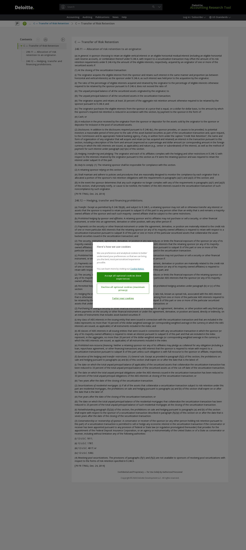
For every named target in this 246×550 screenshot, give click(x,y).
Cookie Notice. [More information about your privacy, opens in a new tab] (137, 268)
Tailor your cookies (123, 298)
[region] (123, 275)
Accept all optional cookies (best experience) (123, 277)
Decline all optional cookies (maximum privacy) (123, 289)
